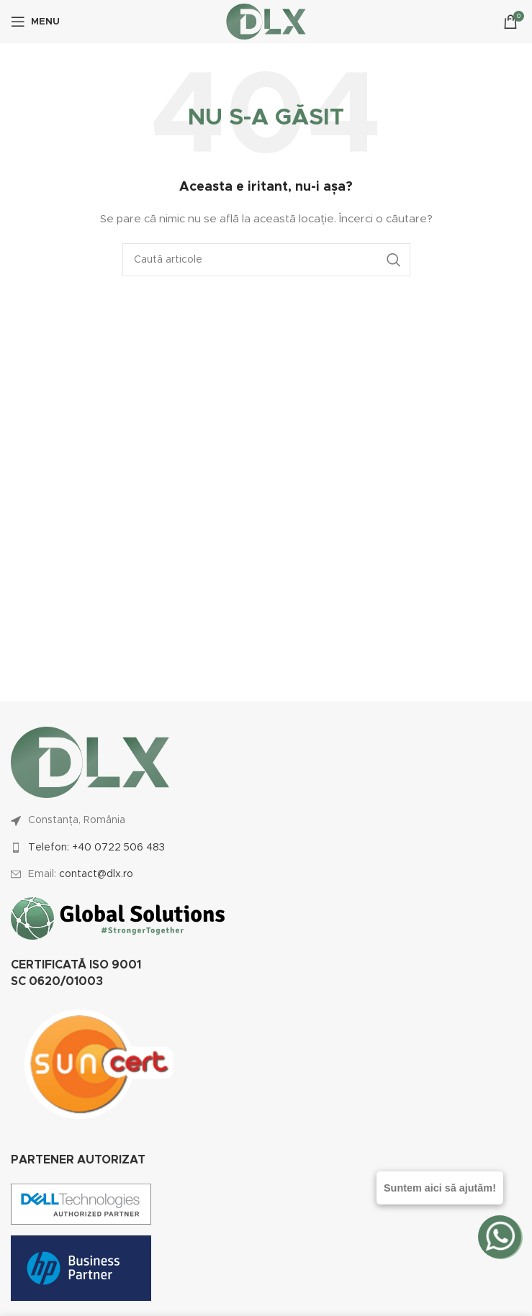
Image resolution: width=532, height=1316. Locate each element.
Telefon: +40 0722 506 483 (96, 848)
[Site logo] (266, 22)
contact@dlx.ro (96, 874)
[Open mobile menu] (35, 21)
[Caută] (266, 259)
